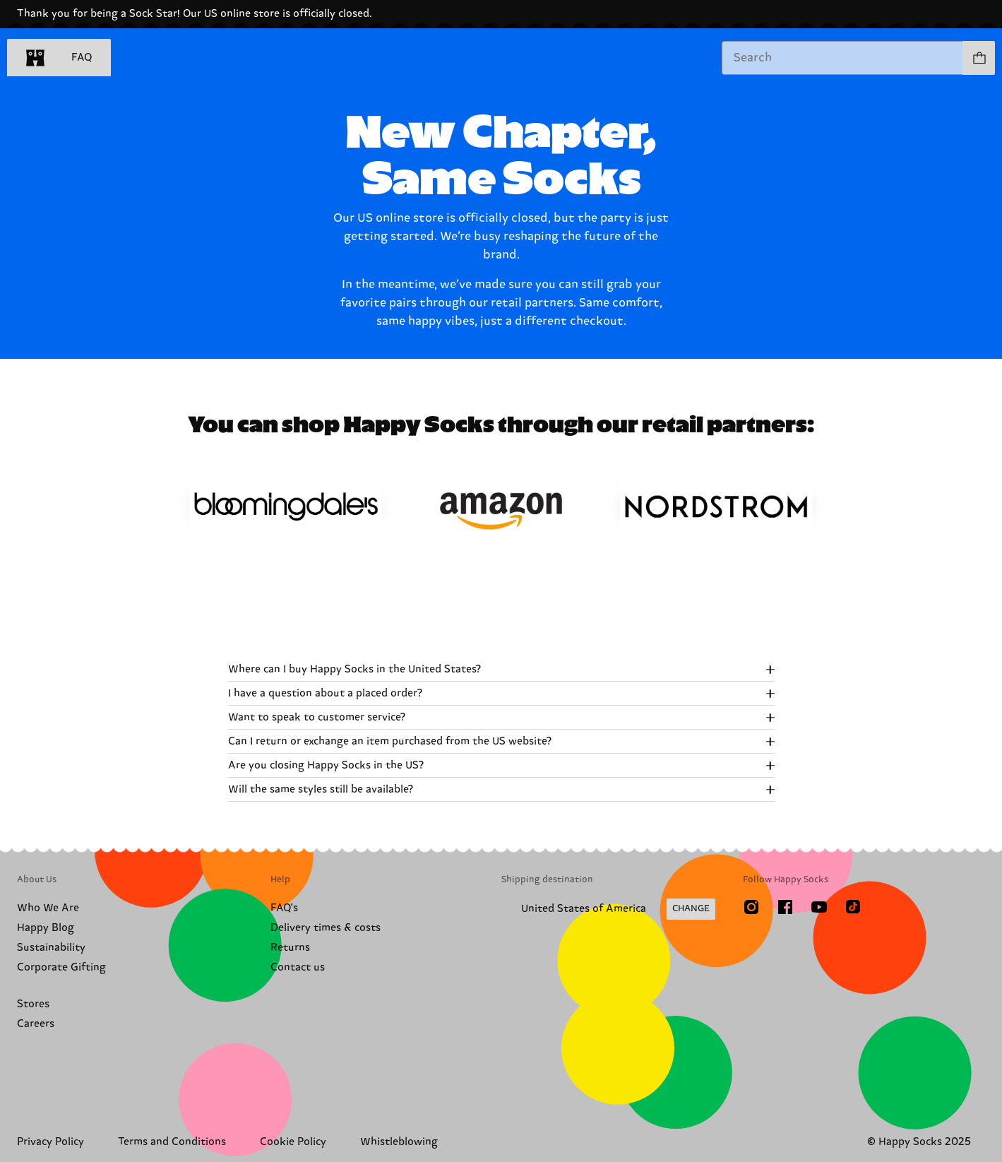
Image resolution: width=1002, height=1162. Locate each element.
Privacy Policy (50, 1142)
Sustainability (51, 948)
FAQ (81, 58)
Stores (33, 1004)
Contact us (297, 967)
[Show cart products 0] (978, 58)
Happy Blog (45, 928)
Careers (35, 1024)
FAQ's (284, 908)
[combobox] (842, 58)
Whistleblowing (399, 1142)
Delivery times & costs (325, 928)
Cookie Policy (293, 1142)
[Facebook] (785, 907)
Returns (290, 948)
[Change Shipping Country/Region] (608, 909)
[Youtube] (819, 907)
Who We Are (48, 908)
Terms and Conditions (172, 1142)
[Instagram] (751, 907)
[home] (35, 57)
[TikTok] (853, 907)
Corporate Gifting (61, 967)
